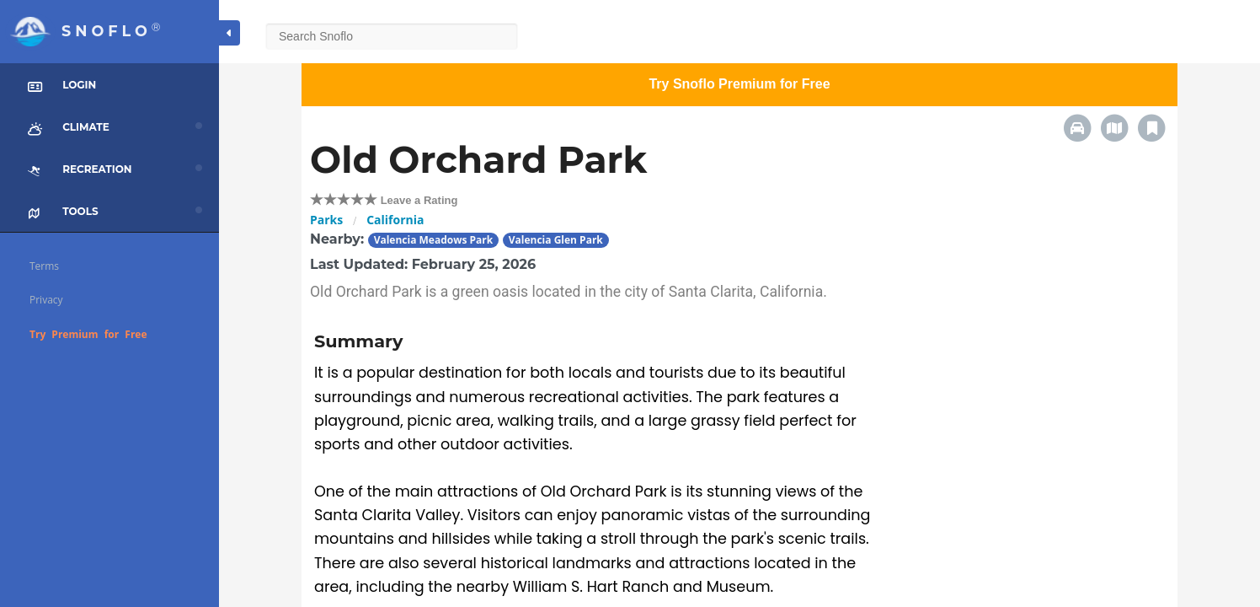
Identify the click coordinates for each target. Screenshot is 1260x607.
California (395, 220)
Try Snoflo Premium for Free (739, 84)
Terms (44, 266)
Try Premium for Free (88, 334)
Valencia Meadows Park (434, 240)
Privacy (46, 300)
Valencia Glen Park (556, 240)
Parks (326, 220)
